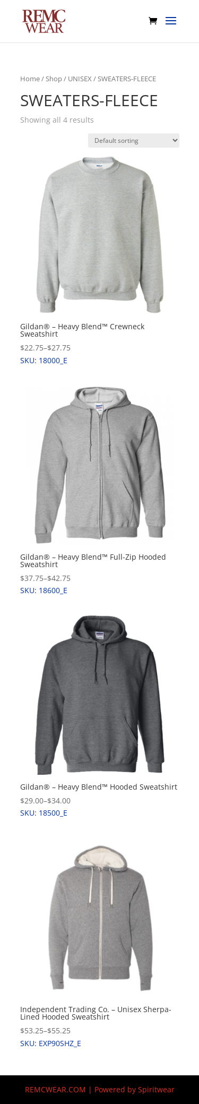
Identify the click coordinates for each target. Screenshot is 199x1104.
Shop (54, 78)
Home (30, 78)
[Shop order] (133, 140)
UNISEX (80, 78)
